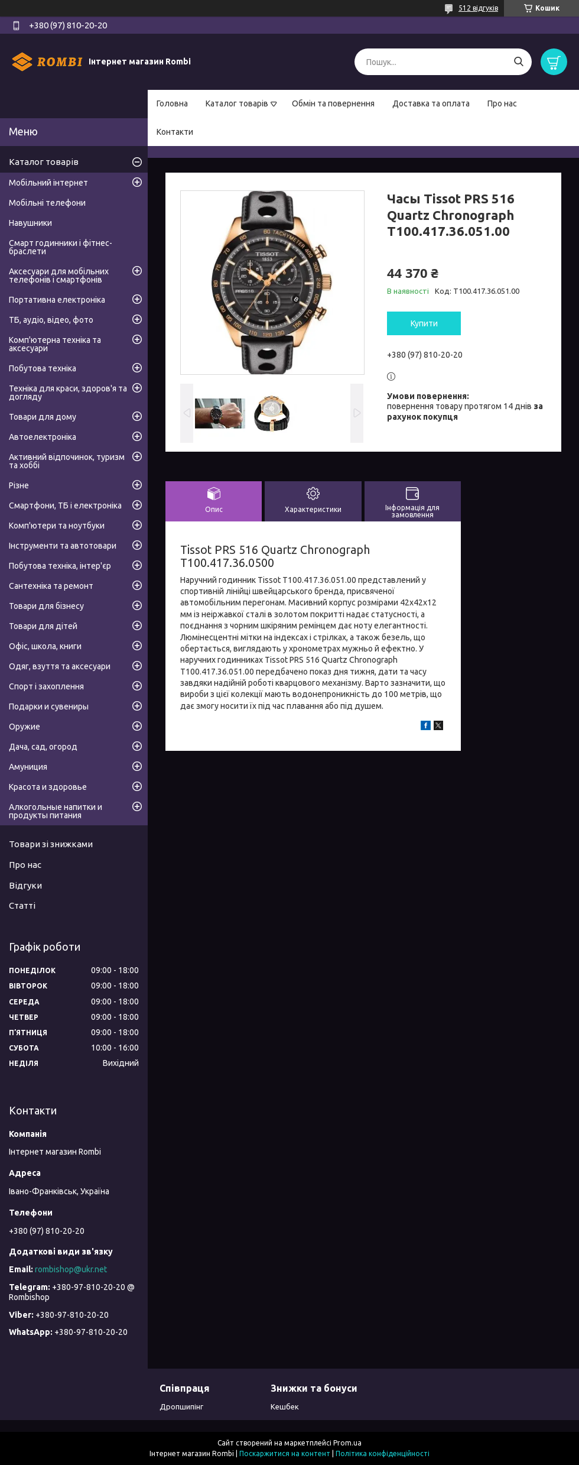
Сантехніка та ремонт (51, 586)
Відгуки (25, 885)
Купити (424, 323)
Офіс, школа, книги (45, 646)
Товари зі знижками (51, 844)
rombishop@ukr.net (71, 1269)
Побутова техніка (42, 368)
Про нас (502, 103)
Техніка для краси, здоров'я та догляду (68, 392)
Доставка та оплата (431, 103)
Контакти (175, 132)
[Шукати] (518, 61)
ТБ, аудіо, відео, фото (51, 320)
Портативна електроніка (57, 299)
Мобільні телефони (47, 203)
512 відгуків (478, 8)
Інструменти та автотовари (62, 545)
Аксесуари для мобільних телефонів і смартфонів (59, 275)
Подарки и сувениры (49, 706)
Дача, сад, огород (43, 746)
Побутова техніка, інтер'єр (60, 566)
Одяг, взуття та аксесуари (59, 666)
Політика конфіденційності (383, 1453)
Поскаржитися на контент (284, 1453)
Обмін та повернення (333, 103)
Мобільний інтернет (48, 182)
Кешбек (285, 1406)
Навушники (30, 223)
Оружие (24, 726)
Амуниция (28, 767)
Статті (22, 905)
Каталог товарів (237, 103)
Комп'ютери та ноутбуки (57, 525)
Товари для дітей (43, 626)
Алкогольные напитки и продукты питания (55, 811)
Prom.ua (347, 1443)
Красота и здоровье (48, 787)
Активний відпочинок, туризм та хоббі (67, 461)
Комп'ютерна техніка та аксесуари (55, 344)
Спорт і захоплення (46, 686)
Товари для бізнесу (46, 606)
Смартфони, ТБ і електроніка (65, 505)
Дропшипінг (181, 1406)
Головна (172, 103)
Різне (19, 485)
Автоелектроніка (42, 437)
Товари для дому (42, 417)
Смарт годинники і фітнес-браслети (60, 247)
